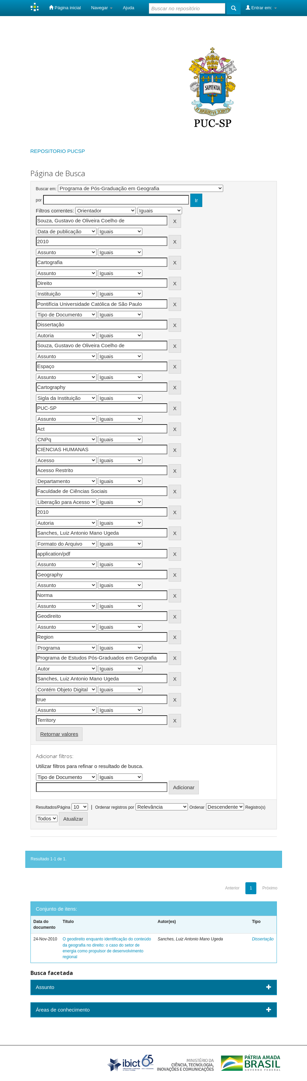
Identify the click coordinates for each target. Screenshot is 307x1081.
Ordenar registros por (114, 807)
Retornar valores (59, 734)
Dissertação (262, 939)
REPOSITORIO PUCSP (57, 151)
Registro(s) (255, 807)
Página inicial (65, 7)
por (39, 200)
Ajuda (128, 7)
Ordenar (196, 807)
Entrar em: (261, 7)
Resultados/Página (53, 807)
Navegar (102, 7)
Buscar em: (46, 188)
